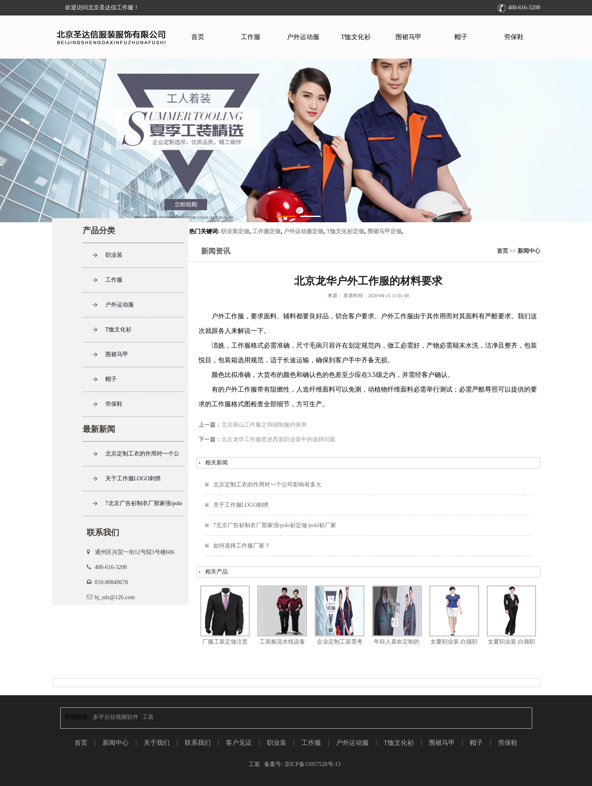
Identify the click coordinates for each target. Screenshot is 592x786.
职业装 (113, 255)
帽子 (460, 36)
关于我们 (157, 742)
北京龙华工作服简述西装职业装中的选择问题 (278, 439)
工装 (148, 717)
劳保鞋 (514, 36)
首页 (197, 36)
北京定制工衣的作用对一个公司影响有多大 (267, 485)
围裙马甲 (408, 36)
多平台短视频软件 (115, 717)
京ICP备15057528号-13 (312, 764)
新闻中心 (529, 251)
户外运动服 (303, 36)
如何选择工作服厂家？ (241, 546)
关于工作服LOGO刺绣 (241, 505)
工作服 (250, 36)
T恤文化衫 (356, 36)
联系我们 (198, 742)
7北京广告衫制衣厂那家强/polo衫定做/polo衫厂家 (274, 525)
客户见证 (239, 742)
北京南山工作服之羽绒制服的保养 (264, 425)
